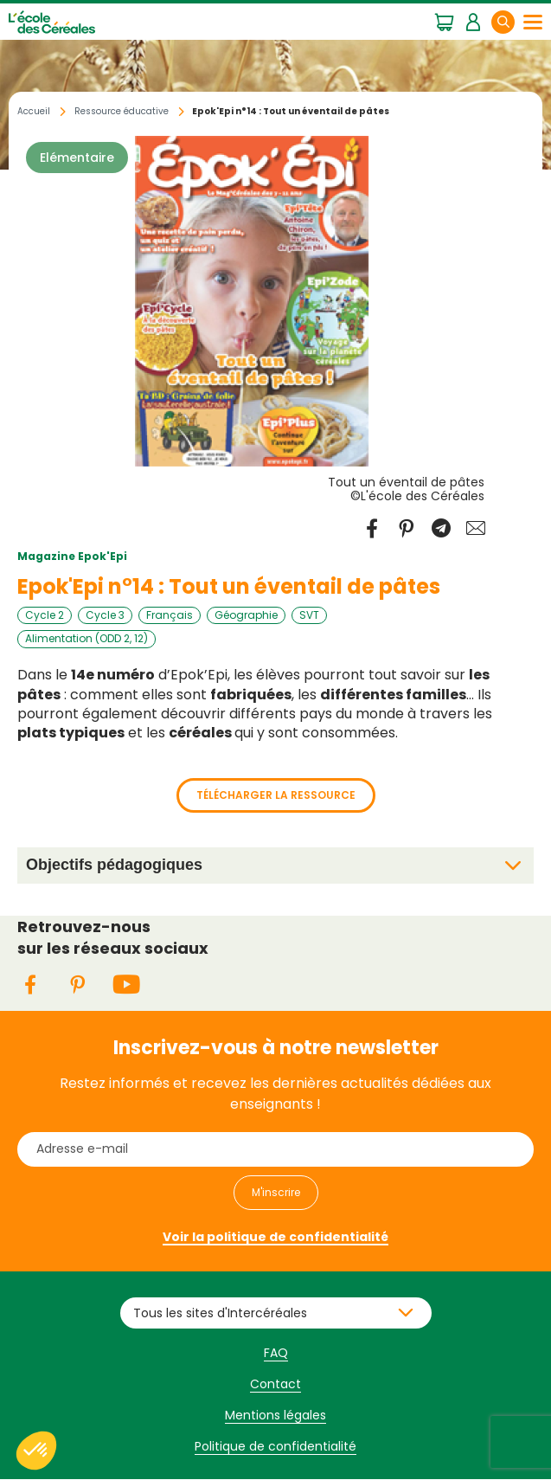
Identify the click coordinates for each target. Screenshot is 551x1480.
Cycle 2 (44, 615)
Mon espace (472, 20)
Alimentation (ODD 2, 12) (86, 639)
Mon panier (444, 20)
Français (169, 615)
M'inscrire (276, 1192)
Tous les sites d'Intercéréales (220, 1313)
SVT (309, 615)
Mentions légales (275, 1415)
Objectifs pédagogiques (114, 864)
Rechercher (514, 21)
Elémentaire (77, 157)
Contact (275, 1384)
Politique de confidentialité (275, 1446)
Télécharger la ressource (276, 795)
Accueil (33, 111)
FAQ (276, 1352)
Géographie (246, 615)
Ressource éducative (121, 111)
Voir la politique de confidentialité (275, 1236)
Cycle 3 (105, 615)
